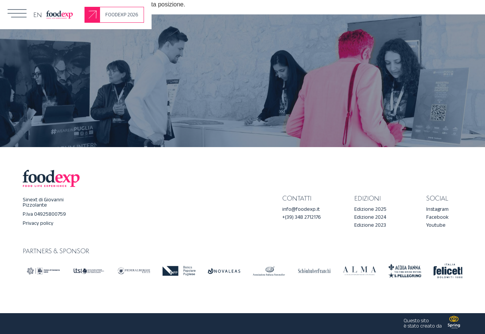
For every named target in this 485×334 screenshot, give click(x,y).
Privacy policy (38, 223)
